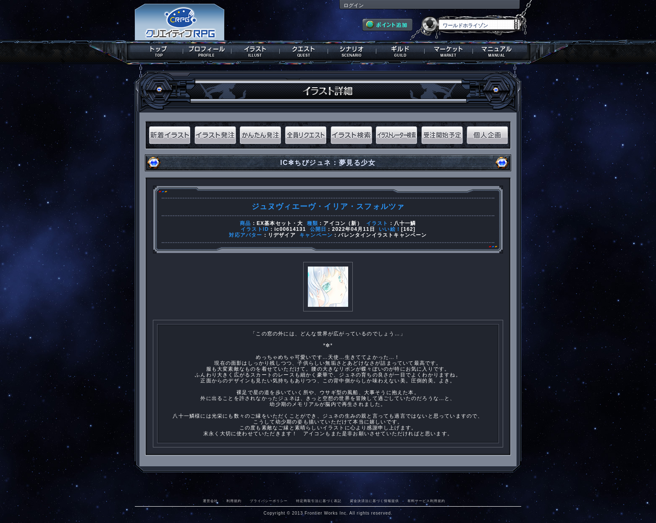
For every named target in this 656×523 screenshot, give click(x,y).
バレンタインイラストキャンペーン (382, 235)
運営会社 (210, 501)
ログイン (354, 5)
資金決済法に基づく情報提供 (374, 501)
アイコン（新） (342, 223)
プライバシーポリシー (269, 501)
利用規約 (233, 501)
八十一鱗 (405, 223)
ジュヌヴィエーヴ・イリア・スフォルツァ (328, 206)
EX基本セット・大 (280, 223)
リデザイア (282, 235)
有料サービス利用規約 (426, 501)
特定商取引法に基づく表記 (318, 501)
